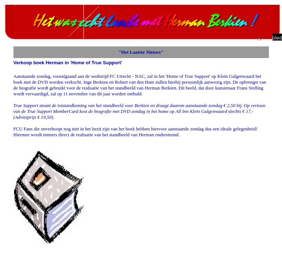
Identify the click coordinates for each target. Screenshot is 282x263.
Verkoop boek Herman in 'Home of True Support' (67, 62)
